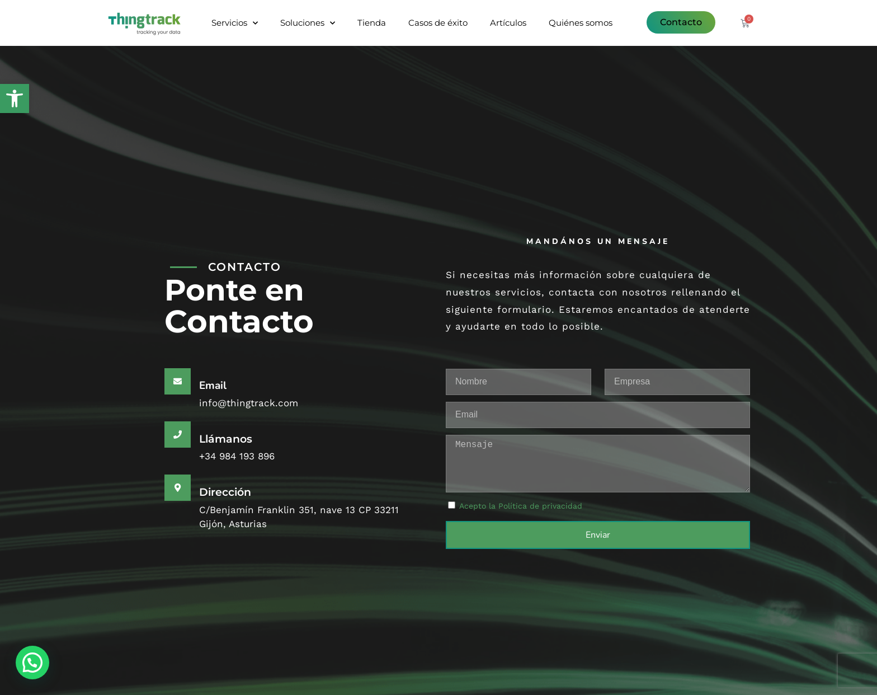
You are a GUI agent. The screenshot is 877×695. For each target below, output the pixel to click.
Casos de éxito (438, 22)
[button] (14, 98)
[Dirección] (177, 488)
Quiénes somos (580, 22)
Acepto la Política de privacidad (520, 505)
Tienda (371, 22)
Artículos (508, 22)
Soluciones (307, 23)
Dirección (225, 492)
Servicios (234, 23)
